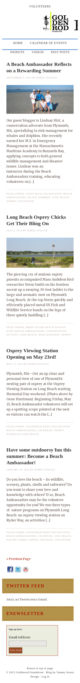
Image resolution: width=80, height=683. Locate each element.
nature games (16, 539)
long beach (60, 197)
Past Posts (60, 52)
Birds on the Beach (40, 327)
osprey (11, 201)
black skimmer (39, 197)
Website (17, 52)
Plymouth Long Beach (22, 434)
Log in (46, 676)
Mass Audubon (49, 334)
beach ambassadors (30, 331)
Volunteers (40, 6)
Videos (38, 52)
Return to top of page (40, 668)
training (46, 539)
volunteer (26, 201)
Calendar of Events (48, 43)
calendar (45, 430)
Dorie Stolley (46, 77)
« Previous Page (18, 559)
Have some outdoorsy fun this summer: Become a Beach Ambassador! (38, 456)
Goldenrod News (38, 426)
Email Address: (20, 637)
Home (18, 43)
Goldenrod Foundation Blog (40, 24)
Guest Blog (34, 193)
